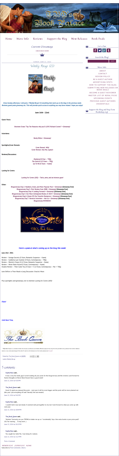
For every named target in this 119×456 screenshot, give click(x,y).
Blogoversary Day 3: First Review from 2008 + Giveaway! (36, 189)
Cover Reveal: (42, 147)
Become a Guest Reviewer (103, 93)
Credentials (102, 104)
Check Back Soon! (42, 51)
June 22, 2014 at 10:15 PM (12, 424)
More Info (23, 39)
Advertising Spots (103, 82)
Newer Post (7, 445)
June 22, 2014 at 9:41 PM (12, 395)
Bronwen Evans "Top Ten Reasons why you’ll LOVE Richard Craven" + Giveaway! (42, 127)
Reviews (38, 39)
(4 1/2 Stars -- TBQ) (42, 161)
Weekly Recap (11, 359)
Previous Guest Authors (103, 101)
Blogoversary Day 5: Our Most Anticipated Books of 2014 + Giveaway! (36, 194)
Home (8, 39)
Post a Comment (9, 441)
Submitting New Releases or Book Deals (103, 89)
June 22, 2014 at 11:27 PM (12, 437)
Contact (102, 73)
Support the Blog (57, 39)
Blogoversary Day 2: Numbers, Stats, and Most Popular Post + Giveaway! (36, 187)
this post (50, 351)
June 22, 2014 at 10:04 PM (12, 410)
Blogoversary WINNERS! (42, 201)
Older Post (19, 445)
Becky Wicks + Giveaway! (42, 138)
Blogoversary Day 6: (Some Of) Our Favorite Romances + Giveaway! (36, 196)
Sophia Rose (10, 373)
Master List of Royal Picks (103, 95)
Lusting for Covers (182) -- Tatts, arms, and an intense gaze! (42, 177)
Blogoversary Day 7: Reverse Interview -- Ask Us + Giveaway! (36, 198)
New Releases (79, 39)
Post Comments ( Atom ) (18, 448)
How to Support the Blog (103, 85)
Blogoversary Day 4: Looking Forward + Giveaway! (36, 191)
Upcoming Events (103, 98)
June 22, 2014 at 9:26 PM (12, 381)
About (103, 71)
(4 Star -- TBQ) (42, 159)
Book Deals (98, 39)
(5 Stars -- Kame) (42, 164)
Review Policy (102, 76)
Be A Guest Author (102, 79)
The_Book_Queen (11, 387)
